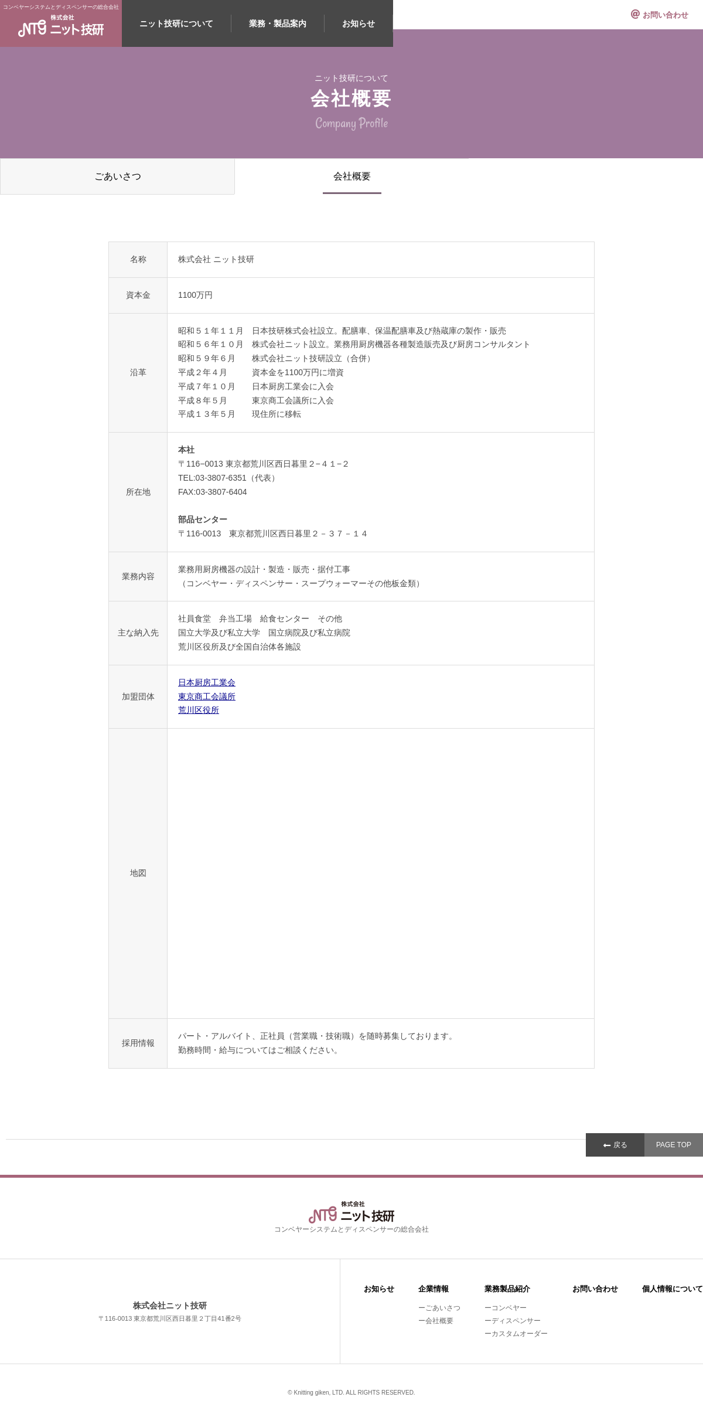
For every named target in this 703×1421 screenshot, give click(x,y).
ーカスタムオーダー (516, 1334)
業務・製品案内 (277, 23)
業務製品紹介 (507, 1288)
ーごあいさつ (439, 1308)
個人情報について (672, 1288)
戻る (620, 1145)
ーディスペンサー (512, 1321)
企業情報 (433, 1288)
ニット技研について (176, 23)
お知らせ (358, 23)
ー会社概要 (435, 1321)
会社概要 (352, 176)
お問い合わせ (665, 15)
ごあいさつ (117, 176)
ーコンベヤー (505, 1308)
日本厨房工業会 (207, 682)
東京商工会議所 (207, 696)
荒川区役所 (198, 710)
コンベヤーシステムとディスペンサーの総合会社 (61, 20)
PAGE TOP (673, 1145)
